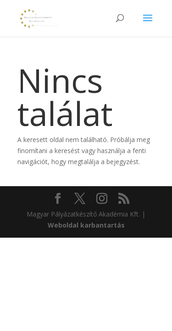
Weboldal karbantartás (86, 225)
